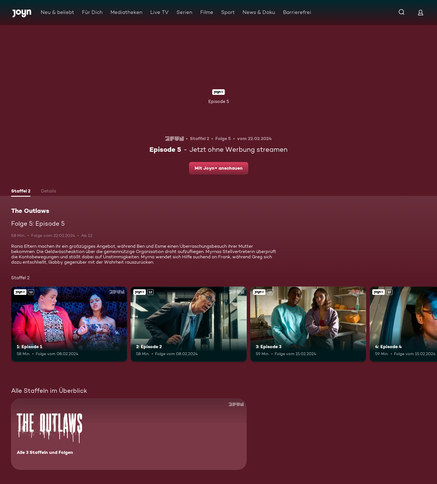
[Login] (420, 12)
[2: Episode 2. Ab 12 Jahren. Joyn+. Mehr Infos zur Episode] (189, 324)
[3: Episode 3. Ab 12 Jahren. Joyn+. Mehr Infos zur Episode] (308, 324)
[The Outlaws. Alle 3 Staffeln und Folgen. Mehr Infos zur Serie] (129, 434)
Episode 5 (218, 101)
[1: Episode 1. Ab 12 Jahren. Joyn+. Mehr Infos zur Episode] (69, 324)
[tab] (21, 192)
